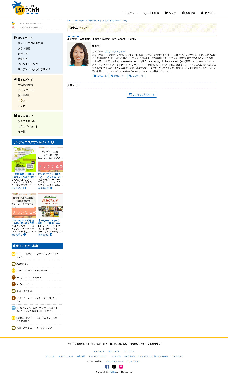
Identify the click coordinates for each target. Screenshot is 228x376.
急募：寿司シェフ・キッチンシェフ (34, 328)
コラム (21, 100)
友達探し (23, 131)
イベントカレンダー (29, 64)
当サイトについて (66, 356)
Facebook (107, 367)
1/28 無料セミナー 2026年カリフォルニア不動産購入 (36, 319)
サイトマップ (177, 356)
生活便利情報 (25, 84)
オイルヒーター (24, 284)
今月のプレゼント (28, 126)
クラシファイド (27, 90)
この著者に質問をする (142, 94)
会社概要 (81, 356)
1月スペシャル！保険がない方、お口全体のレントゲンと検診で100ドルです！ (37, 309)
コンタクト (50, 356)
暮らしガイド (114, 351)
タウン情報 (24, 48)
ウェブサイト (136, 76)
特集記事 (23, 58)
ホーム (69, 21)
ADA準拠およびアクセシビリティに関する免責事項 (146, 356)
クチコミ (23, 53)
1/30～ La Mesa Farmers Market (32, 270)
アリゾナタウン (133, 361)
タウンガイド (99, 351)
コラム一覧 (100, 76)
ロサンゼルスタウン (114, 361)
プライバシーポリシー (97, 356)
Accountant (22, 264)
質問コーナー (118, 76)
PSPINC (113, 372)
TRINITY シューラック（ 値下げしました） (37, 299)
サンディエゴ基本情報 (30, 43)
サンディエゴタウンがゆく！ (34, 69)
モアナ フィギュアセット (29, 277)
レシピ (21, 105)
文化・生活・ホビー (115, 51)
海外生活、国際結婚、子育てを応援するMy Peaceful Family (103, 21)
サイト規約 (116, 356)
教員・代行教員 (24, 291)
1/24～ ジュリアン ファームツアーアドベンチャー (37, 255)
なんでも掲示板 (27, 121)
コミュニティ (129, 351)
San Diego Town (25, 9)
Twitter (114, 367)
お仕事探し (24, 95)
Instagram (121, 367)
